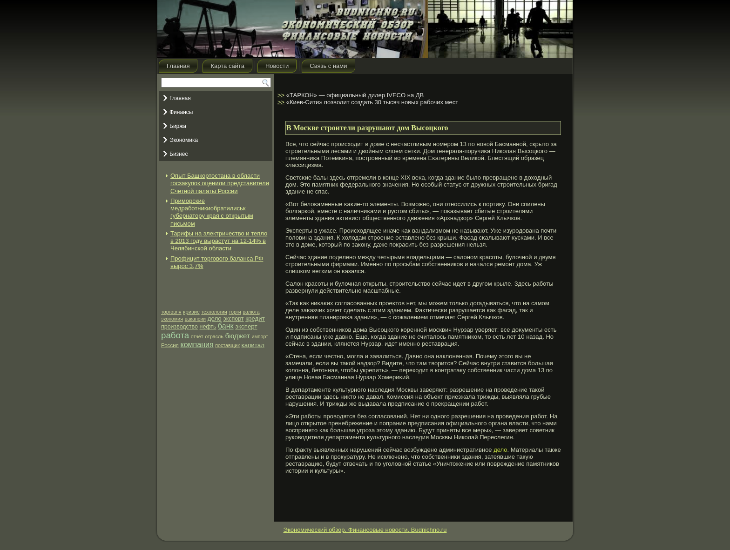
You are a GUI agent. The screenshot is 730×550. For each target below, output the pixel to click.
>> (280, 95)
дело (215, 318)
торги (235, 312)
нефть (208, 326)
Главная (178, 65)
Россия (170, 345)
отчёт (197, 336)
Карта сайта (227, 65)
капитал (253, 345)
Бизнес (178, 154)
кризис (191, 312)
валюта (251, 312)
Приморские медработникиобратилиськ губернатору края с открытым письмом (211, 212)
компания (197, 345)
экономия (172, 319)
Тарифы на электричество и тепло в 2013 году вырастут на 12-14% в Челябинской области (218, 241)
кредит (255, 318)
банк (226, 326)
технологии (214, 312)
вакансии (195, 319)
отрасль (214, 336)
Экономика (183, 140)
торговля (171, 312)
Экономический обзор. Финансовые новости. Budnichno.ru (365, 529)
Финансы (181, 112)
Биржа (177, 126)
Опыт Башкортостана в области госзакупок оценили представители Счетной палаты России (219, 183)
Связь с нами (328, 65)
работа (175, 335)
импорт (259, 336)
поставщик (227, 345)
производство (179, 326)
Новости (277, 65)
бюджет (237, 336)
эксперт (246, 326)
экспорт (233, 318)
